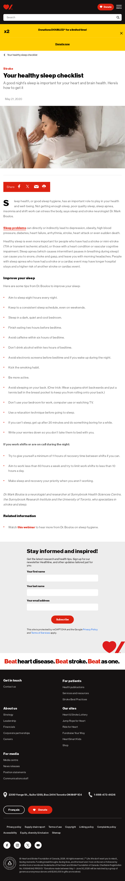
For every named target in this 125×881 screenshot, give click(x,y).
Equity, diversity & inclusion (34, 832)
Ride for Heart (70, 726)
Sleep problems (14, 228)
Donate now (62, 44)
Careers (8, 739)
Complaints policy (106, 827)
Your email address (38, 600)
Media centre (10, 760)
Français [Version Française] (14, 809)
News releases (11, 766)
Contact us (9, 686)
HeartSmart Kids (72, 739)
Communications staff (15, 778)
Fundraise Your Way (74, 733)
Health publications (73, 687)
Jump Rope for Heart (74, 720)
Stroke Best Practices (75, 699)
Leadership (9, 720)
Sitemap (56, 832)
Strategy (8, 714)
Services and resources (76, 693)
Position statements (14, 772)
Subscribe (62, 619)
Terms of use (55, 827)
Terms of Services (40, 632)
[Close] (121, 33)
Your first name (36, 571)
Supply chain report (35, 827)
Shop (65, 745)
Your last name (35, 586)
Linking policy (86, 827)
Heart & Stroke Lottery (75, 714)
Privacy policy (14, 827)
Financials (9, 726)
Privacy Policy (90, 629)
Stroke (8, 68)
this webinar (26, 527)
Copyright (70, 827)
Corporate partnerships (16, 733)
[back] (4, 55)
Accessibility (10, 832)
